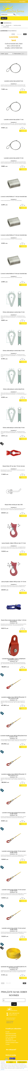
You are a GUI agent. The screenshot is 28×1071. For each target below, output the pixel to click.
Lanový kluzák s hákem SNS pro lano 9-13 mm (14, 543)
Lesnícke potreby (17, 25)
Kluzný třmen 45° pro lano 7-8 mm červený (14, 466)
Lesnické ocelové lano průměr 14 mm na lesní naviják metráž (14, 929)
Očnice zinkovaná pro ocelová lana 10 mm (14, 350)
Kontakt (7, 1031)
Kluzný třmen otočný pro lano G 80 (14, 504)
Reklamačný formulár (11, 1040)
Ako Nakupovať (9, 1039)
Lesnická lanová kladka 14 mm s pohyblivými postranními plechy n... (13, 659)
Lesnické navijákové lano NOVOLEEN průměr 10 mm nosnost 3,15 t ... (13, 775)
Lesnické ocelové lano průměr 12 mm (13, 158)
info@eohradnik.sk (13, 1014)
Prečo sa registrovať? (11, 1037)
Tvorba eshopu (9, 1021)
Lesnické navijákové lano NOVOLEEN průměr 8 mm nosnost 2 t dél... (13, 736)
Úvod (2, 25)
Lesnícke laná (6, 26)
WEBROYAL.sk (9, 1022)
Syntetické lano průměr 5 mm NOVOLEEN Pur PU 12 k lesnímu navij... (13, 967)
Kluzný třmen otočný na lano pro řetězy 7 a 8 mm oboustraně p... (13, 621)
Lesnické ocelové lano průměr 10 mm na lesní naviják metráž (14, 852)
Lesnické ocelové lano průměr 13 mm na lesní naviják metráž (14, 890)
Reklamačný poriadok (11, 1033)
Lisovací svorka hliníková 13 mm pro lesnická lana (14, 235)
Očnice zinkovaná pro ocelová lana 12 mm (14, 312)
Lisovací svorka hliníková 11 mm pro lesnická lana (14, 196)
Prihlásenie (2, 1)
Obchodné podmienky (11, 1035)
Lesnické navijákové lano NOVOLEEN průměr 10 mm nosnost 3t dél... (13, 698)
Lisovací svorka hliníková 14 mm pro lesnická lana (14, 273)
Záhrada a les (8, 25)
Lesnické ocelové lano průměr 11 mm (13, 119)
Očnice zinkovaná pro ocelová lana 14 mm (14, 427)
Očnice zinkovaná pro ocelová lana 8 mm (13, 389)
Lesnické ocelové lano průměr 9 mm (13, 81)
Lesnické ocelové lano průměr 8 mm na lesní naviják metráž (13, 813)
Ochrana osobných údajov (12, 1042)
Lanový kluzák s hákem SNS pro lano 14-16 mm (13, 581)
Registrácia (8, 1)
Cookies (8, 1044)
